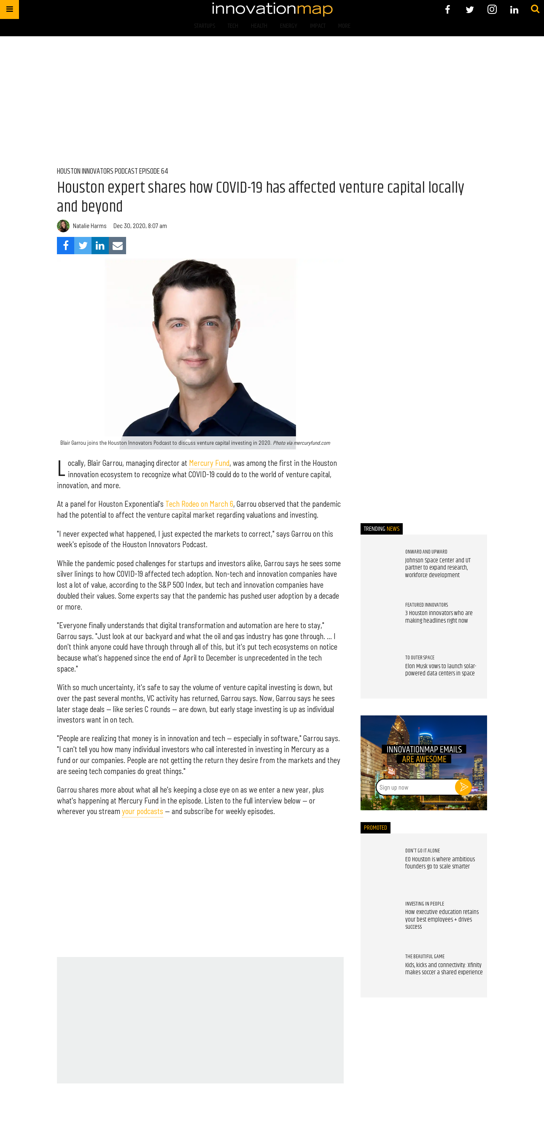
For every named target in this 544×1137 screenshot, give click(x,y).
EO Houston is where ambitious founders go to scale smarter (440, 863)
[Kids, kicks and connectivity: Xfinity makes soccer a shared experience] (379, 971)
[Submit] (535, 9)
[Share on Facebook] (65, 245)
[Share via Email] (117, 245)
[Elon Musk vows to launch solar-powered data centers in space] (379, 672)
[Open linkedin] (514, 9)
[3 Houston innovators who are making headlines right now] (379, 619)
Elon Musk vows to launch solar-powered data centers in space (440, 670)
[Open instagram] (492, 9)
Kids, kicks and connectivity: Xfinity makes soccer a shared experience (444, 969)
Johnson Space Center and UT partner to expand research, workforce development (438, 568)
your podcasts (142, 811)
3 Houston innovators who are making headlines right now (439, 617)
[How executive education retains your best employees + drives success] (379, 918)
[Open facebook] (448, 9)
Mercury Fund (209, 463)
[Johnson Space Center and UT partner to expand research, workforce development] (379, 566)
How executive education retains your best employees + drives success (442, 920)
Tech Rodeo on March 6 (199, 503)
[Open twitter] (470, 9)
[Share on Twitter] (83, 245)
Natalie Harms (90, 225)
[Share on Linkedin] (100, 245)
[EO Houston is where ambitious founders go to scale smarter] (379, 865)
